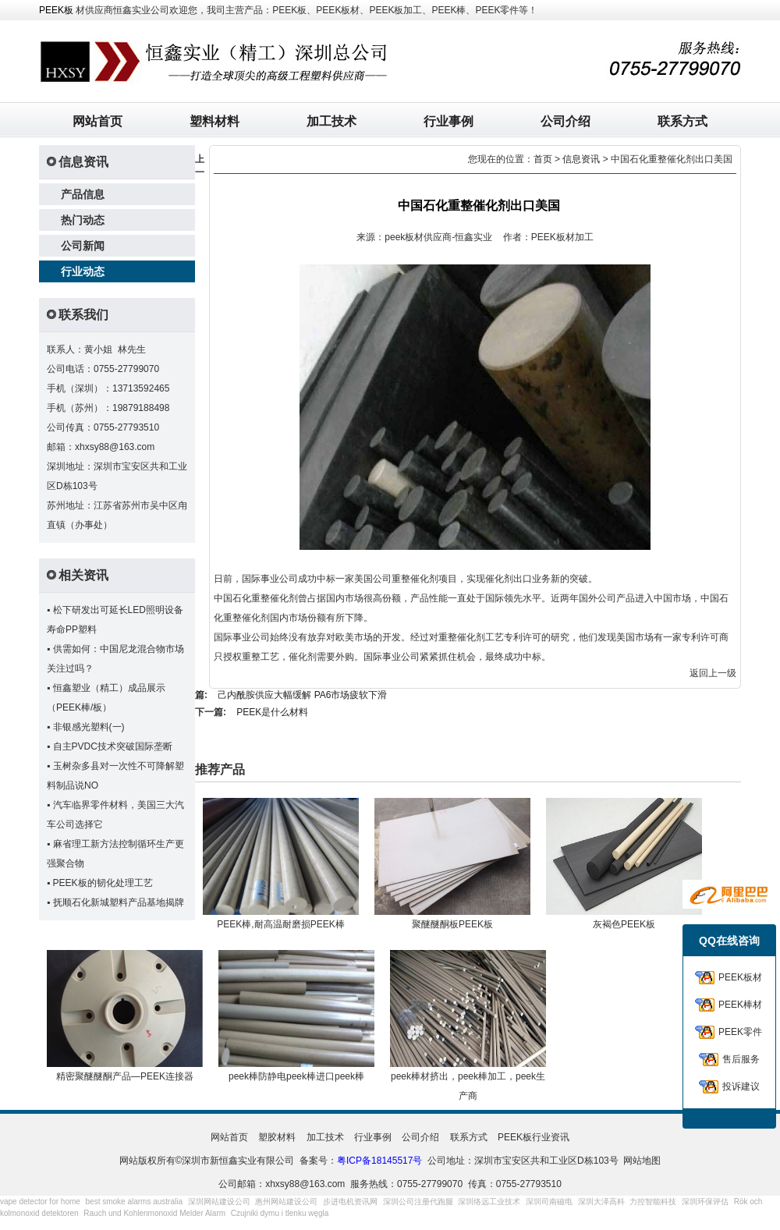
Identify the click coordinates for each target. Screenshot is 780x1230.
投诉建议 (741, 1086)
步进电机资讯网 (350, 1201)
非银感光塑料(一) (89, 726)
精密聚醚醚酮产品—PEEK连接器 (124, 1076)
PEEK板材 (740, 977)
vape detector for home (40, 1201)
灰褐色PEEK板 (624, 924)
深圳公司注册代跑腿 (418, 1201)
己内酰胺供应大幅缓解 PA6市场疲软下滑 (302, 694)
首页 (543, 159)
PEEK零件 (740, 1031)
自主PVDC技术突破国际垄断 (112, 746)
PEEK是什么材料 (272, 712)
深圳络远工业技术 (489, 1201)
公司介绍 (565, 121)
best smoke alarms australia (134, 1201)
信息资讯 (581, 159)
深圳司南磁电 (549, 1201)
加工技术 (331, 121)
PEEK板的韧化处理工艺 (103, 882)
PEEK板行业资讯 (533, 1137)
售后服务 (741, 1059)
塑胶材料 (277, 1137)
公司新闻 (83, 245)
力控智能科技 (652, 1201)
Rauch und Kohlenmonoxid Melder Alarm (154, 1213)
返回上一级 (713, 673)
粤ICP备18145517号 (379, 1160)
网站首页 (97, 121)
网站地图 (642, 1160)
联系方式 (682, 121)
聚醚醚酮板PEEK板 (452, 924)
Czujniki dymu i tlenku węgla (280, 1213)
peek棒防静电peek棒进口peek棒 (296, 1076)
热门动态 (83, 220)
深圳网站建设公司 (219, 1201)
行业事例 (448, 121)
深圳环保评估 (705, 1201)
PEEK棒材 (740, 1004)
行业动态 (83, 271)
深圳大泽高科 (601, 1201)
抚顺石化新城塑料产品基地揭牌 (118, 902)
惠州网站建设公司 (286, 1201)
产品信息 (83, 194)
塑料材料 (214, 121)
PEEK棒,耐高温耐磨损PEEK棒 (280, 924)
